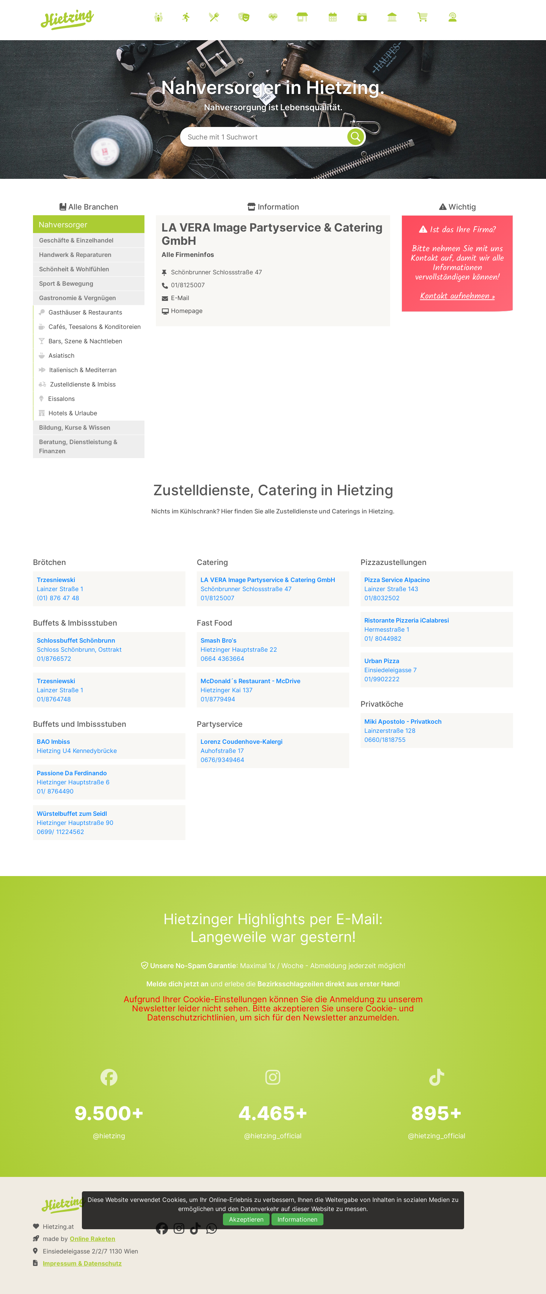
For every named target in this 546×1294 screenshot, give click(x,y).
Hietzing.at (68, 20)
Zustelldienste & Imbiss (77, 384)
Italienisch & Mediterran (77, 370)
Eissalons (57, 398)
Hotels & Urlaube (68, 413)
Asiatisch (56, 355)
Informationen (297, 1219)
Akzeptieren (246, 1219)
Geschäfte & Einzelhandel (76, 240)
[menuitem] (314, 18)
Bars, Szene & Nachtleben (80, 341)
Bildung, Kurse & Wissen (74, 427)
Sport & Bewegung (66, 283)
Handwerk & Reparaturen (75, 254)
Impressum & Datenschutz (82, 1263)
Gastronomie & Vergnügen (77, 298)
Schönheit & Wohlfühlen (74, 269)
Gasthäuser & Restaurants (80, 312)
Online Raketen (92, 1238)
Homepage (186, 311)
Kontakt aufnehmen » (457, 297)
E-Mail (180, 298)
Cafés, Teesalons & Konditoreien (90, 326)
